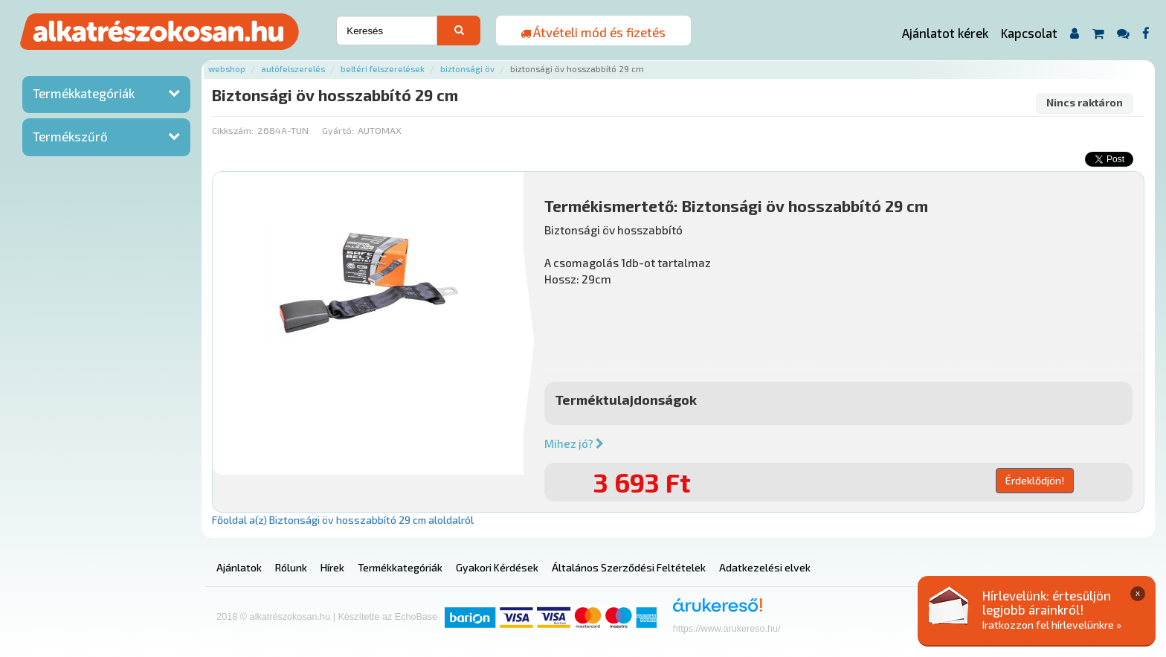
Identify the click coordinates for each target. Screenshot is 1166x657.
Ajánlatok (239, 567)
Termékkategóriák (84, 93)
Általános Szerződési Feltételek (629, 567)
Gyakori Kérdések (497, 567)
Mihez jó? (574, 443)
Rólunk (291, 567)
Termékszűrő (70, 136)
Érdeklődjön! (1034, 480)
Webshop (226, 69)
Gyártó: (338, 130)
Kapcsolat (1029, 32)
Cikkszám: (233, 130)
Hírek (332, 567)
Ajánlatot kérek (945, 32)
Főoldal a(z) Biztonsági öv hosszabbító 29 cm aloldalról (343, 519)
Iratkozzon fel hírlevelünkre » (1051, 624)
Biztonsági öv (467, 69)
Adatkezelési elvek (765, 567)
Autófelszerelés (293, 69)
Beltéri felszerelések (383, 69)
